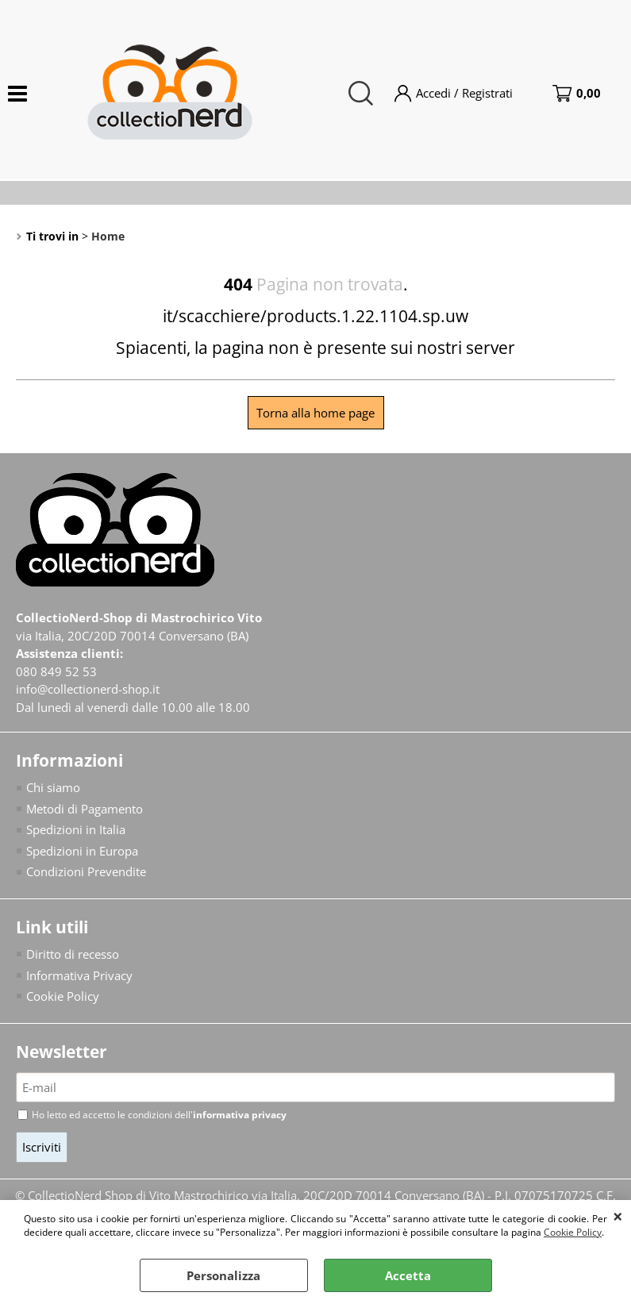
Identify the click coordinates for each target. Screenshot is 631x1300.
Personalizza (223, 1275)
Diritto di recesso (72, 954)
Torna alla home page (315, 413)
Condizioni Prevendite (86, 871)
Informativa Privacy (79, 975)
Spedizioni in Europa (82, 851)
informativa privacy (240, 1114)
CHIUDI (618, 1216)
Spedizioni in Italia (75, 829)
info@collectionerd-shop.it (88, 689)
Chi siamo (53, 787)
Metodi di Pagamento (84, 809)
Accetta (408, 1275)
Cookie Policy (573, 1232)
